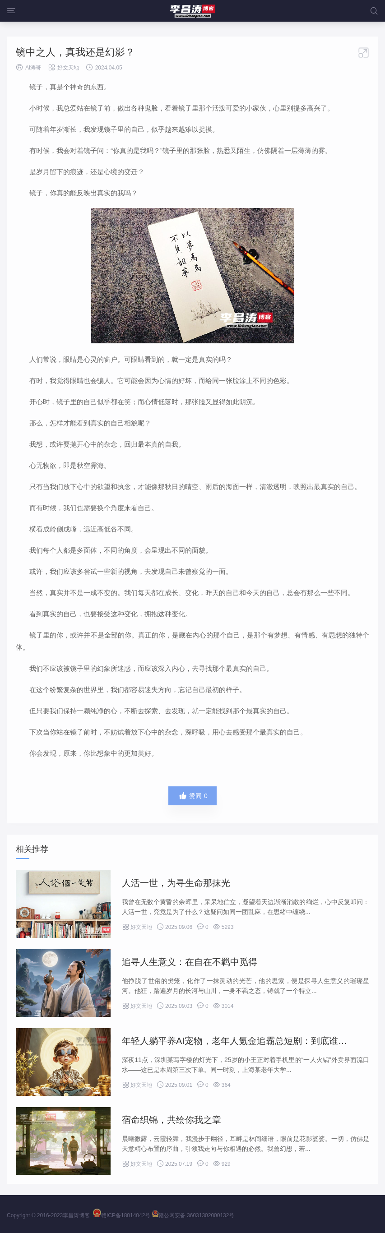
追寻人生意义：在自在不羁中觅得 (189, 962)
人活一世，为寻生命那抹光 (176, 883)
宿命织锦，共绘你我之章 (171, 1120)
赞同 (192, 796)
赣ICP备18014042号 (121, 1215)
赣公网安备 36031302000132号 (193, 1215)
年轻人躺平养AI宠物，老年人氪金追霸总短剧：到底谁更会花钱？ (252, 1041)
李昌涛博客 (76, 1215)
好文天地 (68, 68)
